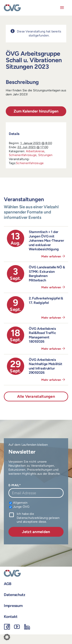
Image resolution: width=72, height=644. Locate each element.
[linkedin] (27, 627)
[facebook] (7, 627)
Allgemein (18, 502)
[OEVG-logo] (12, 5)
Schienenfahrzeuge (22, 155)
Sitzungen (45, 155)
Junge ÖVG (19, 506)
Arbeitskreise (35, 151)
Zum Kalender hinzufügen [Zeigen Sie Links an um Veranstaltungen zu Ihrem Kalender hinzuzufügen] (36, 111)
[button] (7, 637)
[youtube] (17, 627)
